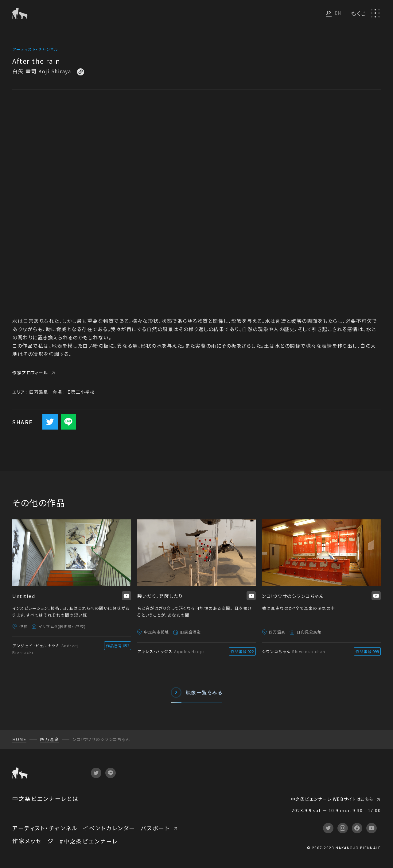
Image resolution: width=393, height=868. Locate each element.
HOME (19, 739)
